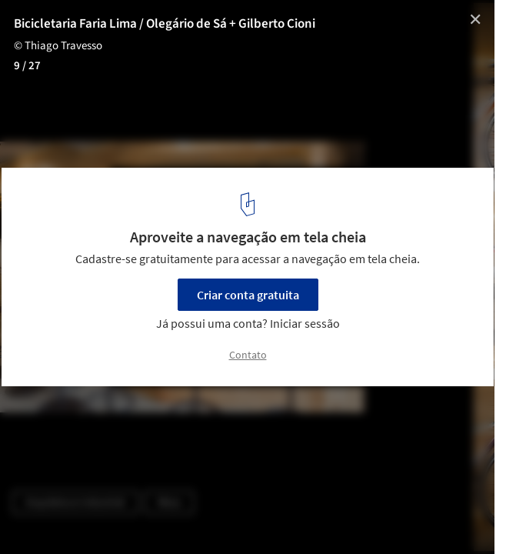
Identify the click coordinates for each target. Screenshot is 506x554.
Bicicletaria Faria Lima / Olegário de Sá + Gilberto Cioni (164, 24)
